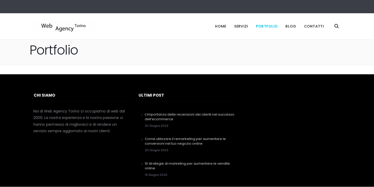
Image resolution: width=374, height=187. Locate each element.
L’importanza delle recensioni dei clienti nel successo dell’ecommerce (189, 117)
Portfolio (267, 26)
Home (220, 26)
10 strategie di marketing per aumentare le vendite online (187, 166)
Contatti (314, 26)
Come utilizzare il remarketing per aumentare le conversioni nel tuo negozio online (185, 141)
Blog (290, 26)
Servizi (241, 26)
